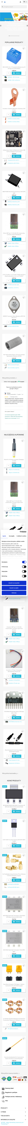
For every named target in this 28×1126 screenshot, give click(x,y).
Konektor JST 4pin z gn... (14, 683)
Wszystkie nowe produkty (10, 1073)
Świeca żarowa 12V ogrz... (14, 364)
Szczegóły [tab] (11, 536)
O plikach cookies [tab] (21, 536)
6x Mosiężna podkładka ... (14, 884)
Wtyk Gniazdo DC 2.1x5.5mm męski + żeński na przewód (14, 750)
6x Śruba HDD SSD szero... (14, 887)
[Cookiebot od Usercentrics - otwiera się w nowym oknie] (20, 532)
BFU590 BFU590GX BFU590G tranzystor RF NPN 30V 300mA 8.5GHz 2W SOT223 (14, 806)
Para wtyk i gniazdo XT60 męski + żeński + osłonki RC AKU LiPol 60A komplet (14, 985)
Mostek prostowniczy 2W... (14, 201)
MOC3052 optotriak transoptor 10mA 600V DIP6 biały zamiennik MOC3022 (14, 916)
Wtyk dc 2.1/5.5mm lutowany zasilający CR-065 (14, 460)
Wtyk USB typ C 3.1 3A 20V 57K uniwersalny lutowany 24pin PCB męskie (14, 233)
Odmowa (14, 592)
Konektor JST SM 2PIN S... (14, 680)
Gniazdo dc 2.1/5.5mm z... (14, 763)
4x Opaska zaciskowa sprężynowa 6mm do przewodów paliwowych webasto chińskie (14, 1019)
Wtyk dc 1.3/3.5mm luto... (14, 472)
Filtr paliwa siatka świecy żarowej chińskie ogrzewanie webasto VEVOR (14, 355)
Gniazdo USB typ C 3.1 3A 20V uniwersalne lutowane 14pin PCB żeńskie (14, 628)
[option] (14, 24)
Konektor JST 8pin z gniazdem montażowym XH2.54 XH (14, 670)
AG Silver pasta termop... (13, 326)
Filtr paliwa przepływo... (13, 1028)
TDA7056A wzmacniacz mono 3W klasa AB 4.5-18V (14, 712)
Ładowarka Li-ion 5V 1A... (13, 287)
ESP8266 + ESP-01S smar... (14, 77)
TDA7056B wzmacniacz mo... (15, 721)
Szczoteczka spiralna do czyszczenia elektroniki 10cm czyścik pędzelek (14, 1057)
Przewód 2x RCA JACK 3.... (14, 160)
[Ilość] (8, 73)
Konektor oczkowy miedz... (14, 118)
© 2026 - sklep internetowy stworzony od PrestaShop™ (12, 1123)
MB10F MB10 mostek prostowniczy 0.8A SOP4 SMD (14, 192)
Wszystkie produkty (9, 378)
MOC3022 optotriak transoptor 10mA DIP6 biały (14, 950)
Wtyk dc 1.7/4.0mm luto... (14, 469)
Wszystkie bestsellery (10, 773)
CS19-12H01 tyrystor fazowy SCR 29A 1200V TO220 (14, 840)
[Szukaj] (14, 6)
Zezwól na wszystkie (14, 583)
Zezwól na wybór (13, 588)
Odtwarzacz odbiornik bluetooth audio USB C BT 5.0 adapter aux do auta (14, 150)
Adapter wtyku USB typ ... (13, 243)
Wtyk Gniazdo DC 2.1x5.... (14, 760)
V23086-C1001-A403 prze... (14, 80)
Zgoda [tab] (4, 536)
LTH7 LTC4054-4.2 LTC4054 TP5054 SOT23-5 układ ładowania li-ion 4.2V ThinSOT (14, 275)
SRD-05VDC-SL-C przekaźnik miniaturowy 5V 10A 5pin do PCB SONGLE (14, 67)
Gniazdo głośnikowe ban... (15, 598)
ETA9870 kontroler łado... (14, 284)
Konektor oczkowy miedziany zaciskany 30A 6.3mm (14, 109)
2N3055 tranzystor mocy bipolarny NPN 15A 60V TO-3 (14, 316)
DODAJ (16, 73)
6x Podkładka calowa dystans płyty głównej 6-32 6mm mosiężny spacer (14, 874)
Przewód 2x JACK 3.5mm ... (14, 163)
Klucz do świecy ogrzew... (14, 367)
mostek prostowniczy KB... (14, 204)
